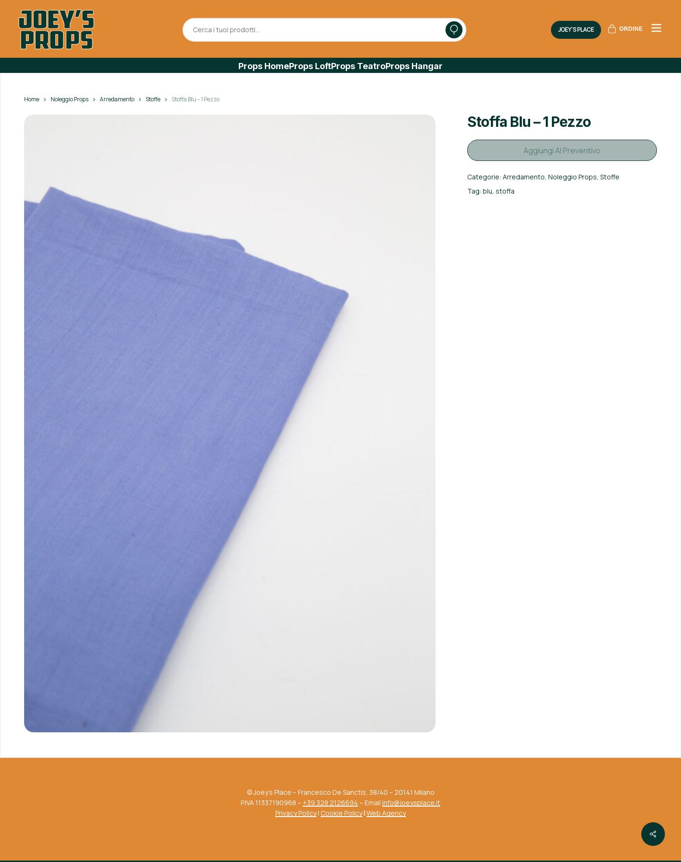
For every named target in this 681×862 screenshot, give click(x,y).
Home (31, 99)
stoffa (505, 187)
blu (487, 187)
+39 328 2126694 (330, 802)
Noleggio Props (69, 99)
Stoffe (153, 99)
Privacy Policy (295, 813)
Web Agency (386, 813)
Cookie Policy (341, 813)
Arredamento (117, 99)
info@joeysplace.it (411, 802)
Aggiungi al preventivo (562, 148)
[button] (263, 66)
